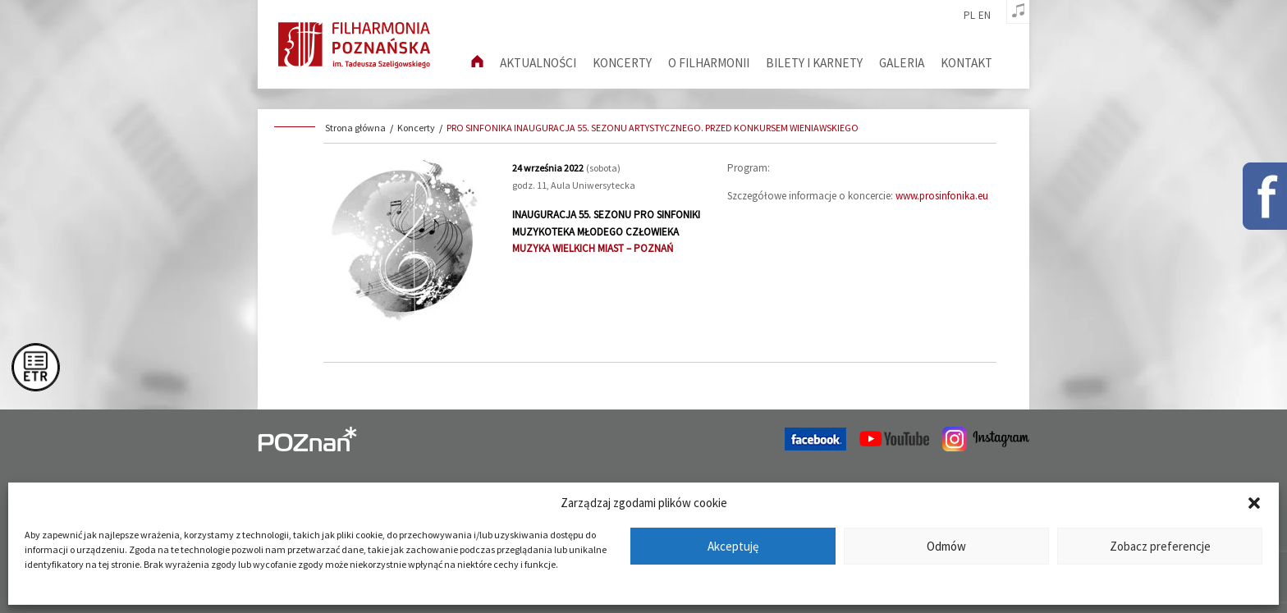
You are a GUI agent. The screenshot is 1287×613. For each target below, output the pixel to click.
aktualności (538, 63)
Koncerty (622, 63)
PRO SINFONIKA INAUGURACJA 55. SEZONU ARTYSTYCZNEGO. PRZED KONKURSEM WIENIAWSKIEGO (653, 127)
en (984, 15)
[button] (1254, 503)
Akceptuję (733, 546)
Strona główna (355, 127)
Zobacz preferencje (1160, 546)
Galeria (901, 63)
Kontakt (966, 63)
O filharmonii (708, 63)
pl (969, 15)
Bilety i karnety (814, 63)
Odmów (946, 546)
